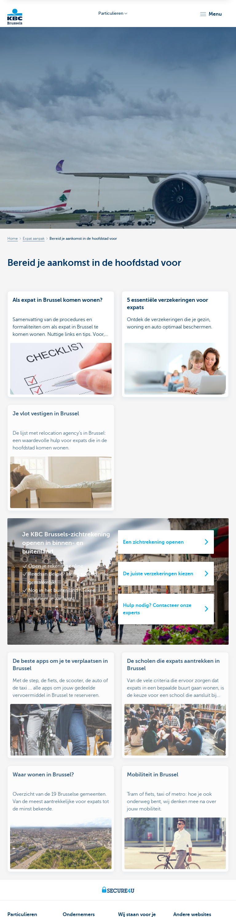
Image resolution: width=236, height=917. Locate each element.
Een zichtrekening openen (153, 535)
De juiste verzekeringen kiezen (158, 566)
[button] (211, 14)
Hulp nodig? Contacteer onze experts (157, 601)
